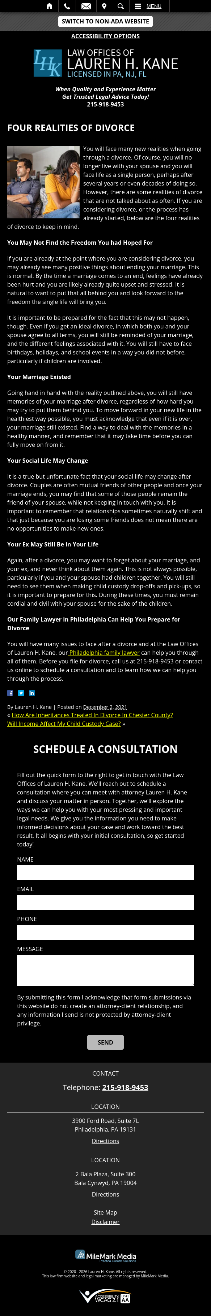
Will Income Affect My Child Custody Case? (64, 724)
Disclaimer (105, 1222)
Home (49, 6)
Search (120, 6)
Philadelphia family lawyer (104, 653)
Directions (105, 1141)
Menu (154, 6)
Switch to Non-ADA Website (105, 21)
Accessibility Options (105, 36)
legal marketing (99, 1275)
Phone (27, 919)
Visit (104, 6)
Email (86, 6)
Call (67, 6)
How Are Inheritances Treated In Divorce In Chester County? (92, 715)
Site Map (105, 1212)
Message (30, 949)
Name (25, 859)
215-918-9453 (105, 104)
